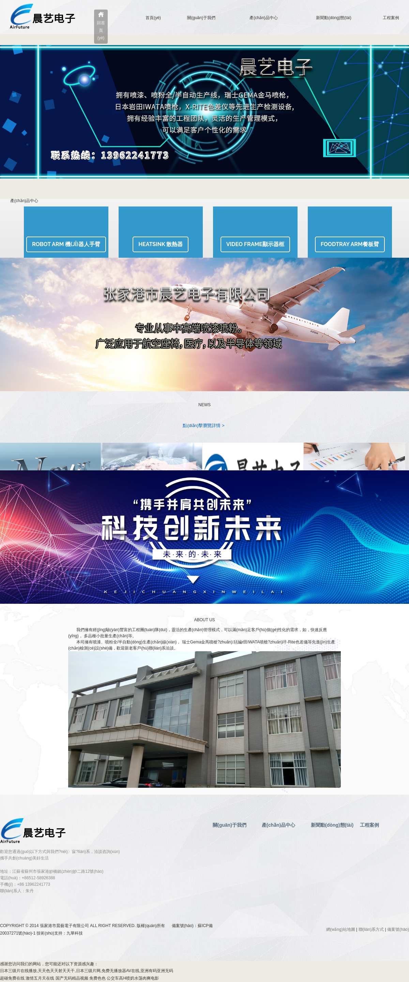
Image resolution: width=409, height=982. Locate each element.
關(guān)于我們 (201, 17)
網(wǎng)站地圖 (340, 929)
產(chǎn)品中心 (263, 17)
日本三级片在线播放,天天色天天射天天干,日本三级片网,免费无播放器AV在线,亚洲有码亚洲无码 (86, 970)
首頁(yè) (153, 17)
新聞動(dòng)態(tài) (333, 17)
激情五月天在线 (40, 978)
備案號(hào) (398, 929)
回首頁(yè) (101, 30)
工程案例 (391, 17)
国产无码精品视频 (72, 978)
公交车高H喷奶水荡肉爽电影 (133, 978)
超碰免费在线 (12, 978)
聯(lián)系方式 (371, 929)
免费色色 (97, 978)
